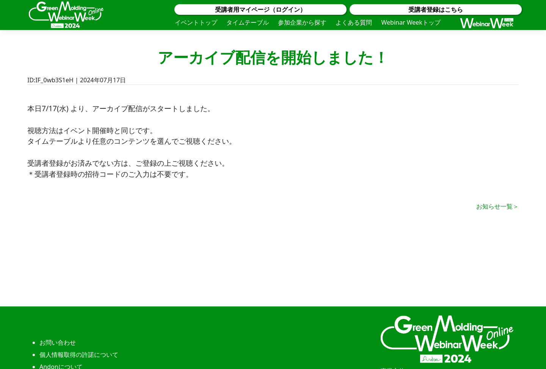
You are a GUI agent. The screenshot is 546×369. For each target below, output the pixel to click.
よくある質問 (354, 22)
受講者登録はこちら (435, 9)
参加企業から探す (302, 22)
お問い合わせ (57, 342)
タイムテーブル (247, 22)
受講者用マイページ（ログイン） (260, 9)
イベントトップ (196, 22)
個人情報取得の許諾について (78, 354)
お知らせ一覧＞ (497, 206)
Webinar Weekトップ (410, 22)
